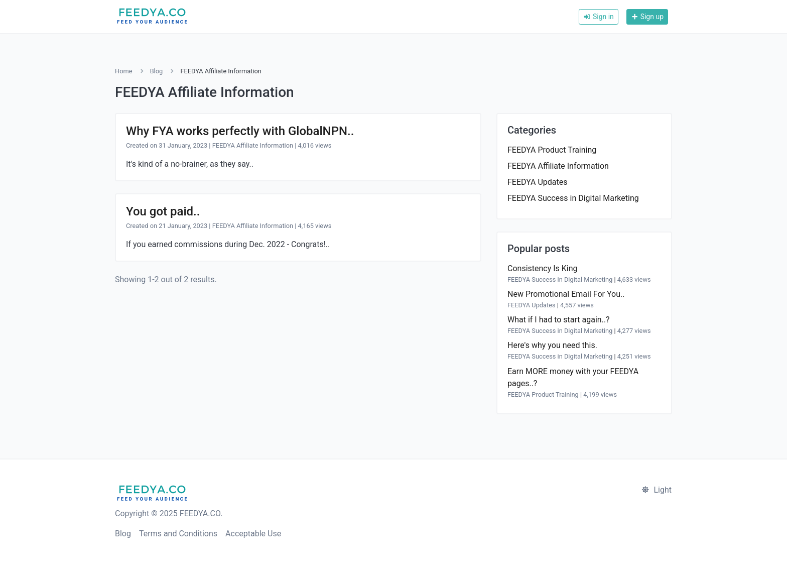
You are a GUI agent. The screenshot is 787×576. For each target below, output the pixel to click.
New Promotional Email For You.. (565, 294)
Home (123, 71)
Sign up (647, 17)
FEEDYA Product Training (551, 150)
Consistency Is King (542, 268)
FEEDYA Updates (537, 182)
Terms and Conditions (178, 533)
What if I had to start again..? (558, 319)
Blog (156, 71)
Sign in (598, 17)
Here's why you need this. (552, 345)
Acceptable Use (253, 533)
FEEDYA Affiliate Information (252, 145)
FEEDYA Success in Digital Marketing (573, 198)
